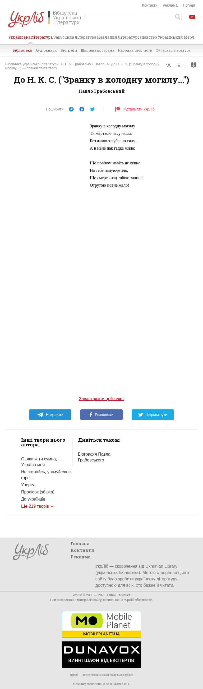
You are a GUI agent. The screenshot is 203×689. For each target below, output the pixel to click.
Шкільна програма (97, 50)
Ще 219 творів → (37, 506)
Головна (80, 543)
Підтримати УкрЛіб (135, 109)
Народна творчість (135, 50)
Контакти (150, 5)
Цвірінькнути (152, 414)
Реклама (170, 5)
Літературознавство (137, 37)
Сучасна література (173, 50)
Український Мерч (176, 37)
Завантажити (193, 65)
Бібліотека (22, 50)
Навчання (107, 37)
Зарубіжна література (74, 37)
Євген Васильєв (119, 595)
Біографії (69, 50)
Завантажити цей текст (101, 398)
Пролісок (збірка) (37, 492)
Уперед (28, 485)
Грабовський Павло (88, 64)
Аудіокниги (46, 50)
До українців (33, 499)
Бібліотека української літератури (31, 64)
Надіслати (50, 414)
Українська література (30, 39)
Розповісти (101, 414)
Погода (189, 5)
